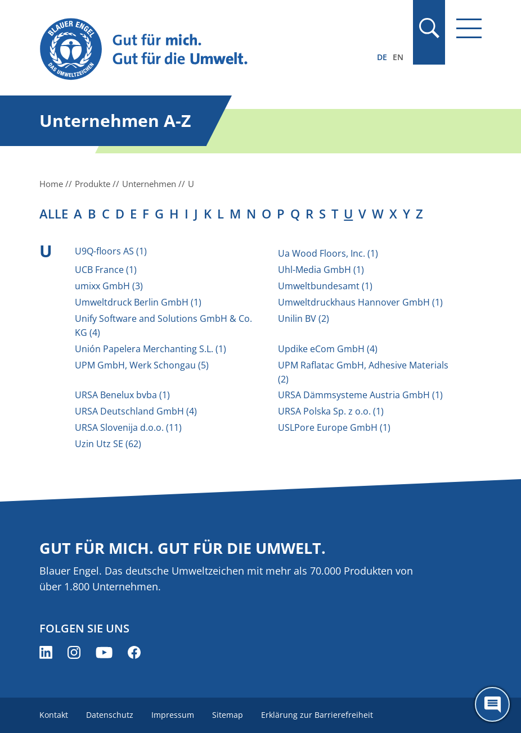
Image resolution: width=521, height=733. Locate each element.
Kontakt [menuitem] (53, 714)
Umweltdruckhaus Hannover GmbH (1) (360, 302)
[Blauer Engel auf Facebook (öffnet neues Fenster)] (134, 652)
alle (53, 213)
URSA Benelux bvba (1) (122, 395)
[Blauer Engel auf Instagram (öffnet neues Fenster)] (74, 652)
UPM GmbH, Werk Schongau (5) (142, 365)
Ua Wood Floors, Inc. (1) (328, 253)
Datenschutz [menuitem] (109, 714)
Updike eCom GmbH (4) (328, 349)
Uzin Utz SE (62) (108, 444)
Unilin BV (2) (303, 318)
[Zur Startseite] (194, 49)
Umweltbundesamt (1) (325, 286)
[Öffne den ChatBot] (492, 704)
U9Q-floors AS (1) (111, 251)
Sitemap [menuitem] (227, 714)
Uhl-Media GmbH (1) (321, 269)
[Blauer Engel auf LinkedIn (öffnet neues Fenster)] (45, 652)
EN (398, 57)
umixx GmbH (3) (109, 286)
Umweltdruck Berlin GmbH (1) (138, 302)
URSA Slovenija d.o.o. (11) (128, 427)
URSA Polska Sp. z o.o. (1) (331, 411)
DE (382, 57)
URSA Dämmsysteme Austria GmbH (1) (360, 395)
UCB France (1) (106, 269)
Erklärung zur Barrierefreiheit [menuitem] (317, 714)
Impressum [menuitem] (172, 714)
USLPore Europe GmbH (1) (334, 427)
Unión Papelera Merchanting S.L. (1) (150, 349)
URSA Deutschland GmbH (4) (136, 411)
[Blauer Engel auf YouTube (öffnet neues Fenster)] (104, 652)
